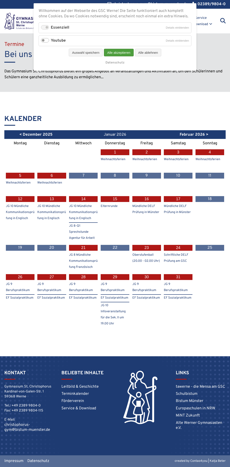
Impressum (13, 461)
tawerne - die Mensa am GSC (200, 386)
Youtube (58, 40)
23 (147, 248)
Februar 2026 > (194, 134)
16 (147, 199)
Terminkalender (75, 393)
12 (20, 199)
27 (52, 277)
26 (20, 277)
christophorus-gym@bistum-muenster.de (27, 427)
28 (83, 277)
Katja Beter (218, 461)
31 (178, 277)
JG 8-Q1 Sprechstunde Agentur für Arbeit (82, 232)
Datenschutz (38, 461)
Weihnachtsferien (113, 159)
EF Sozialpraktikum (19, 298)
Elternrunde (109, 206)
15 (115, 199)
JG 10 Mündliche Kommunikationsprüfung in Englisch (20, 212)
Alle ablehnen (148, 52)
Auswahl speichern (85, 52)
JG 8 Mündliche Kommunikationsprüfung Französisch (83, 261)
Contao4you (198, 461)
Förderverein (72, 401)
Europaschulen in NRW (195, 408)
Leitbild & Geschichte (80, 386)
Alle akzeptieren (118, 52)
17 (178, 199)
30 (147, 277)
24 (178, 248)
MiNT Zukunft (188, 415)
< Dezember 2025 (36, 134)
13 (52, 199)
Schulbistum (186, 393)
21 (83, 248)
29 (115, 277)
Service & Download (199, 21)
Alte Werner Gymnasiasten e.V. (199, 425)
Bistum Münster (189, 401)
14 (83, 199)
